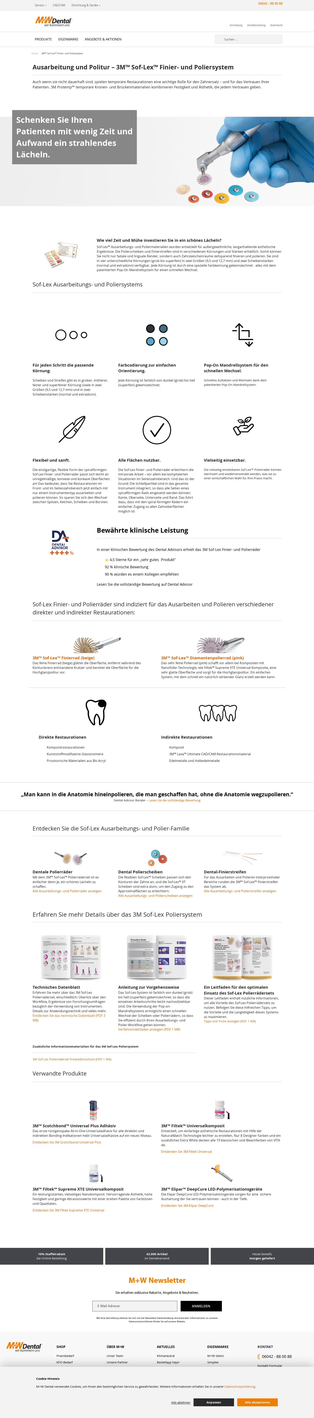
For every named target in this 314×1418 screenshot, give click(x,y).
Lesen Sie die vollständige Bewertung (174, 800)
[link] (236, 21)
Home (35, 53)
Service (39, 5)
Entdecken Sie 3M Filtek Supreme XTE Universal (68, 1210)
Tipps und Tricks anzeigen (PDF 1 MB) (230, 1021)
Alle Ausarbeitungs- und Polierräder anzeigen (67, 891)
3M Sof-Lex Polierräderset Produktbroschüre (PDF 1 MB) (72, 1059)
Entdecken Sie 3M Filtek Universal (186, 1151)
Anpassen (213, 1402)
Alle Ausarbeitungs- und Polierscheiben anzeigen (155, 895)
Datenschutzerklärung (240, 1386)
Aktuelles (166, 1347)
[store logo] (52, 21)
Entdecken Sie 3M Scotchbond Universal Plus (67, 1142)
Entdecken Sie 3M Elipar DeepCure (187, 1205)
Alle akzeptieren (257, 1402)
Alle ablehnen (180, 1402)
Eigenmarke (218, 1347)
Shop (60, 1347)
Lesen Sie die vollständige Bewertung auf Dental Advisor (145, 584)
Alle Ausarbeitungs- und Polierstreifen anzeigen (240, 891)
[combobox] (253, 39)
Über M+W (115, 1347)
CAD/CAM (59, 5)
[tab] (81, 1347)
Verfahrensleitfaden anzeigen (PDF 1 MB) (149, 1029)
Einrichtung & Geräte (85, 5)
